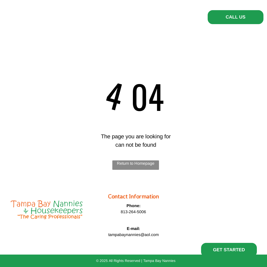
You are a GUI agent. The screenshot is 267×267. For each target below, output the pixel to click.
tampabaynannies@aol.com (133, 234)
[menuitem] (82, 16)
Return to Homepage (135, 163)
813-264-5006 (133, 212)
